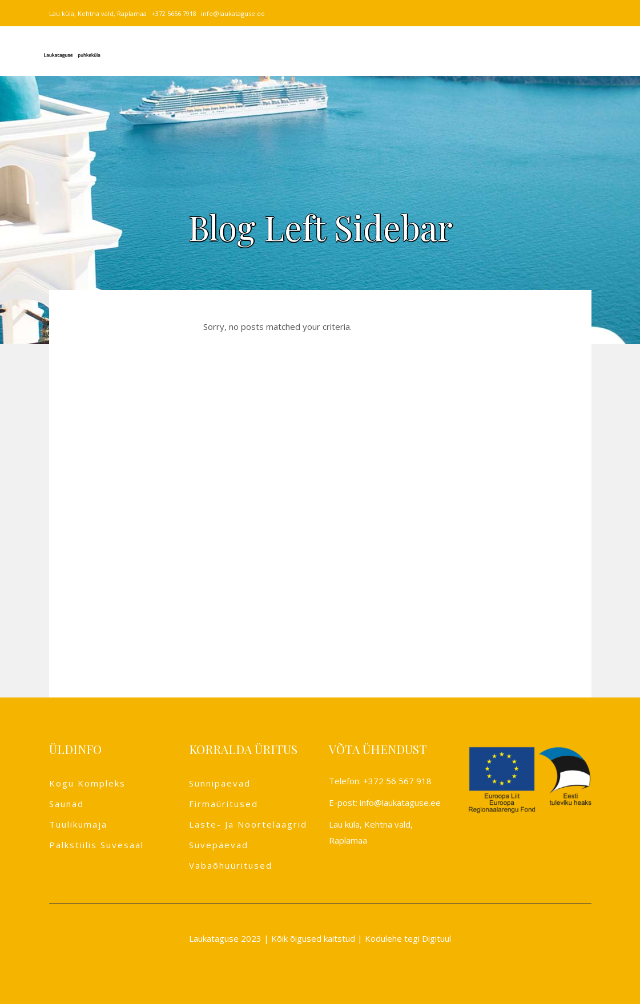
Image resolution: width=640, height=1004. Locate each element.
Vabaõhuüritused (230, 865)
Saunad (66, 803)
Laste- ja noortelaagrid (248, 824)
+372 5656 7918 (173, 13)
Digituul (436, 938)
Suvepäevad (218, 844)
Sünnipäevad (220, 783)
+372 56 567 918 (397, 781)
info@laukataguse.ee (233, 13)
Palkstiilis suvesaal (96, 844)
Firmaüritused (223, 803)
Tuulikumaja (78, 824)
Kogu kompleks (87, 783)
